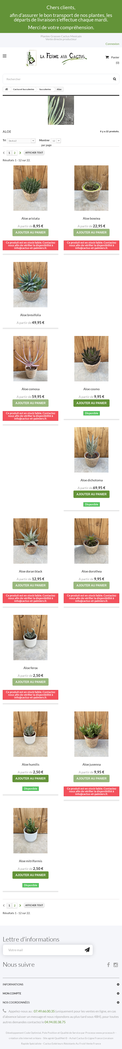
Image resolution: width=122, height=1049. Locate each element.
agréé (51, 1038)
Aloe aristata (30, 218)
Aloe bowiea (91, 218)
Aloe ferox (30, 668)
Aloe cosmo (91, 389)
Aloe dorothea (92, 571)
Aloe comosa (31, 389)
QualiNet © (61, 1038)
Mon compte (12, 993)
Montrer (44, 140)
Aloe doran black (30, 571)
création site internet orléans (25, 1038)
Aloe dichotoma (91, 480)
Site (45, 1038)
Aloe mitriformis (30, 861)
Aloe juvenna (91, 764)
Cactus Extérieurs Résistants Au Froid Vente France (72, 1043)
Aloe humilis (30, 764)
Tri (4, 140)
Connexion (112, 43)
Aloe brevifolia (30, 315)
